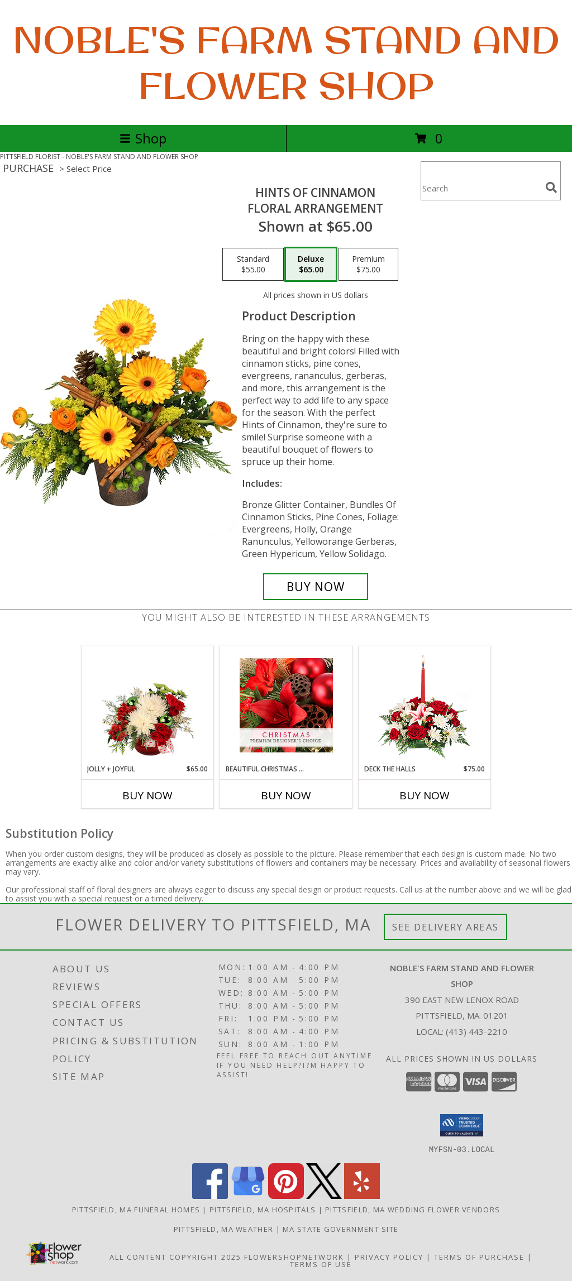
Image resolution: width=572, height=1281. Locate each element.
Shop (143, 138)
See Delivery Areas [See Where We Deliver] (445, 926)
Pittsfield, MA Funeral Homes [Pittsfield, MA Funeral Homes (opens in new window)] (136, 1209)
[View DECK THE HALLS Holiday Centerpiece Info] (424, 705)
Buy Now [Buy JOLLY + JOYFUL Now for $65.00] (147, 795)
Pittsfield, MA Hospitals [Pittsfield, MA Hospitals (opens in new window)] (262, 1209)
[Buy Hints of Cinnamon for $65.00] (315, 586)
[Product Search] (481, 188)
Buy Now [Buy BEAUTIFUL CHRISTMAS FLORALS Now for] (286, 795)
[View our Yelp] (362, 1195)
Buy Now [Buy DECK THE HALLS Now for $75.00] (424, 795)
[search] (551, 187)
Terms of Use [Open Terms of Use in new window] (321, 1264)
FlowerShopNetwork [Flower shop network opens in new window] (294, 1256)
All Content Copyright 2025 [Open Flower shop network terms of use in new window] (175, 1256)
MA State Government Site (340, 1229)
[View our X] (324, 1195)
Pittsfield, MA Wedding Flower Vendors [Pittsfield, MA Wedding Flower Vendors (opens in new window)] (412, 1209)
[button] (461, 1125)
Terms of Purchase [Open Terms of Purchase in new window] (479, 1256)
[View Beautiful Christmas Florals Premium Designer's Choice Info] (286, 705)
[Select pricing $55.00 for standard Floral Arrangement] (253, 264)
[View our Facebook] (210, 1195)
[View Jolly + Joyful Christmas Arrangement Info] (147, 705)
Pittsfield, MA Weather (224, 1229)
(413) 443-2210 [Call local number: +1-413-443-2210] (476, 1031)
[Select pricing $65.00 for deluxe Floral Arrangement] (311, 264)
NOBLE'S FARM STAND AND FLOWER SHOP (286, 62)
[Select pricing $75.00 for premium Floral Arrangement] (368, 264)
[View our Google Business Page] (248, 1195)
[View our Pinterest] (286, 1195)
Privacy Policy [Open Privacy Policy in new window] (389, 1256)
